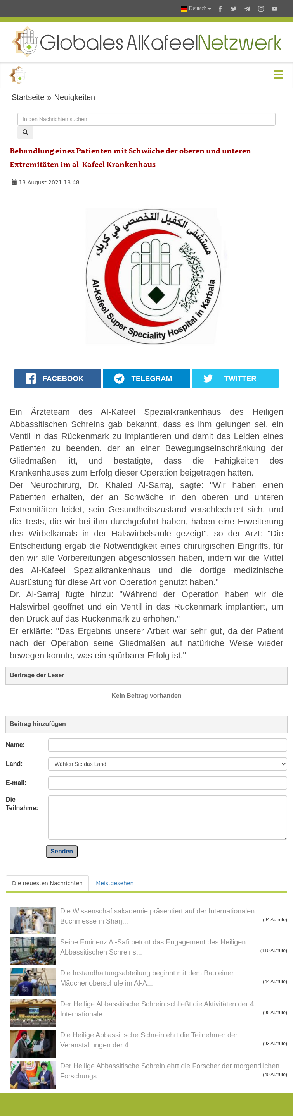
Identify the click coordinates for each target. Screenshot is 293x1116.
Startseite (28, 97)
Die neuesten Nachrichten (47, 883)
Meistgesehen (114, 883)
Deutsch (196, 8)
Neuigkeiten (74, 97)
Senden (61, 851)
